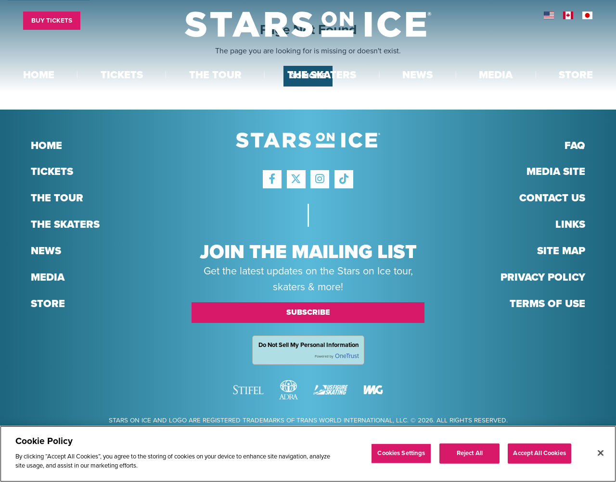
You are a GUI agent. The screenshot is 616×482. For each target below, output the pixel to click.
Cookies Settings (401, 455)
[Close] (600, 454)
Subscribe (308, 312)
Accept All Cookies (539, 455)
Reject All (470, 455)
